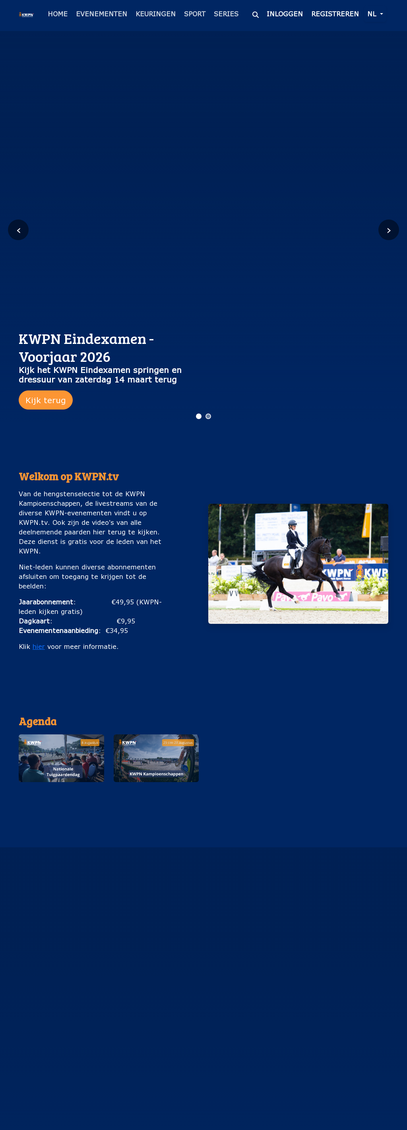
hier (39, 646)
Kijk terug (45, 400)
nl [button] (372, 13)
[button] (61, 776)
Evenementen (101, 13)
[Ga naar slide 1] (199, 416)
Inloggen (285, 13)
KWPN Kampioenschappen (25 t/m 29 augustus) (156, 799)
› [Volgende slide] (388, 230)
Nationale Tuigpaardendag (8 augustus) (61, 799)
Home (58, 13)
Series (226, 13)
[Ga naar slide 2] (208, 416)
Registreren (335, 13)
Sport (194, 13)
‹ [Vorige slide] (18, 230)
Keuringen (156, 13)
